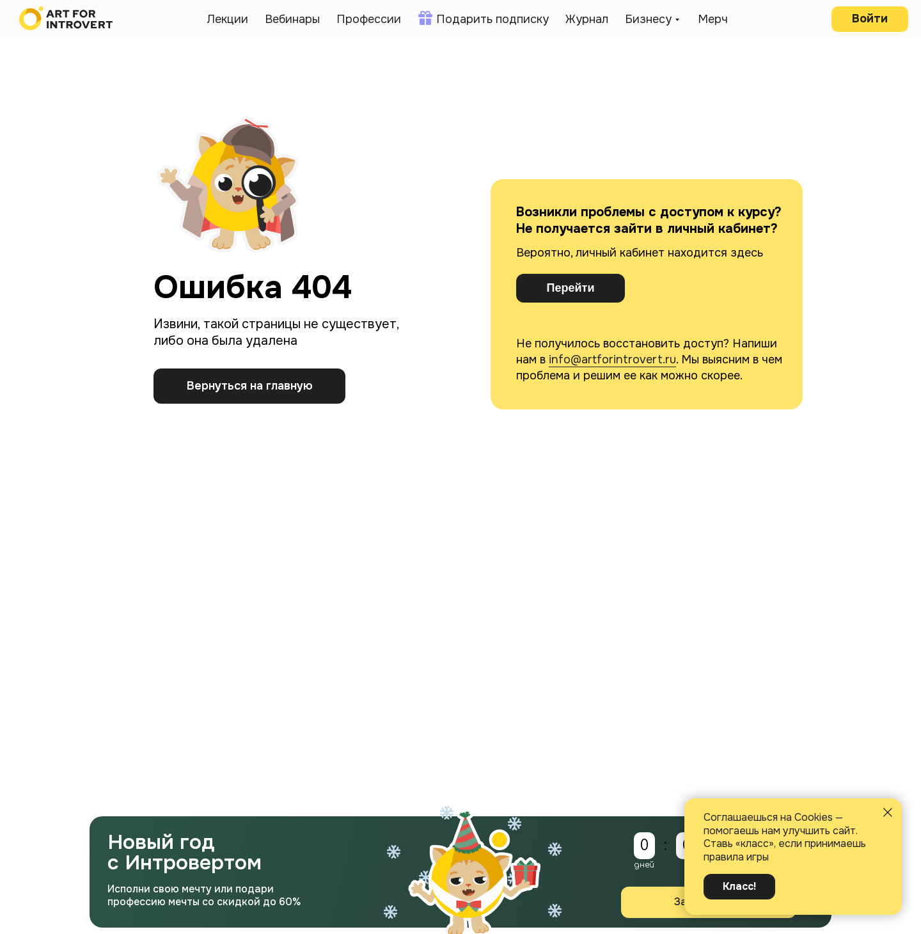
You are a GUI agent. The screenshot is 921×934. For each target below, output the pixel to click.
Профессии (368, 19)
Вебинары (292, 19)
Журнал (586, 19)
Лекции (227, 19)
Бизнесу (648, 19)
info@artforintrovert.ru (612, 359)
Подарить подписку (492, 19)
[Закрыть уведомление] (888, 812)
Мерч (713, 19)
